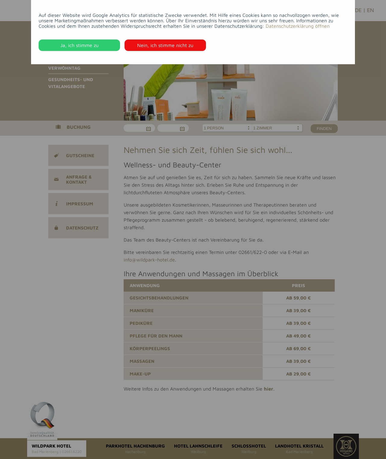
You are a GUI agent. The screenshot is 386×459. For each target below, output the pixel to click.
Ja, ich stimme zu (79, 45)
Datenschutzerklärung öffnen (298, 26)
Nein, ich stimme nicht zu (165, 45)
